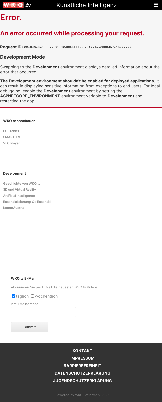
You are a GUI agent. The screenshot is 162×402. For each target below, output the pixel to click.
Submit (29, 327)
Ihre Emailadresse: (25, 304)
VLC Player (11, 143)
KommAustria (13, 208)
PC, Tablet (11, 131)
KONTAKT (82, 350)
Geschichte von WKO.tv (21, 183)
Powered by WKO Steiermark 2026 (82, 395)
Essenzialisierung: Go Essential (27, 202)
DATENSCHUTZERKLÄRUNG (82, 373)
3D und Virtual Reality (19, 189)
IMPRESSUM (82, 358)
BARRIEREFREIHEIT (82, 365)
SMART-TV (11, 137)
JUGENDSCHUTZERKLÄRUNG (82, 380)
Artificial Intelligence (19, 196)
